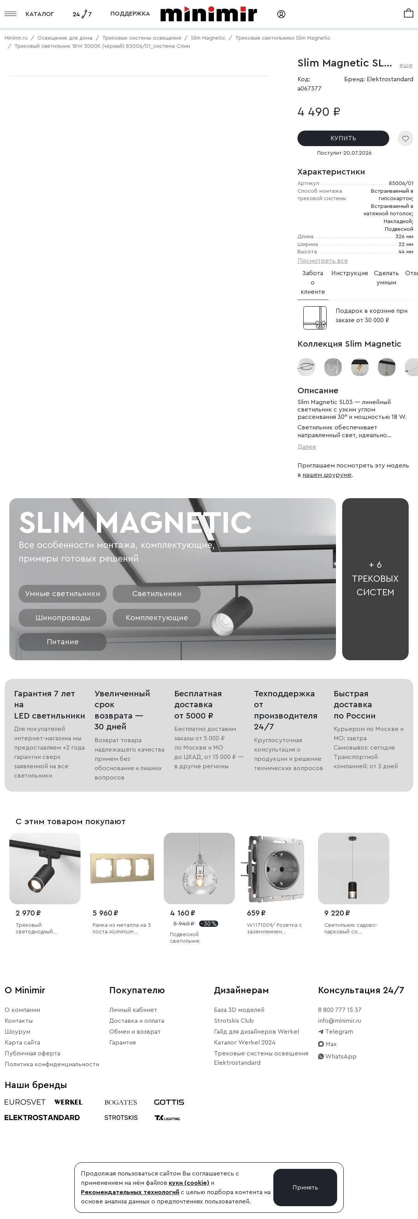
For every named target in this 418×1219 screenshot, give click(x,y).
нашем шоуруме (327, 475)
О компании (22, 1123)
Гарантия (122, 1156)
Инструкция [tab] (349, 273)
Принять (305, 1187)
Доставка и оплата (136, 1134)
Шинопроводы (62, 731)
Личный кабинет (133, 1123)
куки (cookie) (189, 1183)
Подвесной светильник (185, 1051)
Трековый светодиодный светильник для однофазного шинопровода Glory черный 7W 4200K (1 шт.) (41, 1042)
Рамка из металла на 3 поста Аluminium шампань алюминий (122, 1042)
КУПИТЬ (343, 138)
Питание (63, 755)
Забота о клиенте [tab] (313, 282)
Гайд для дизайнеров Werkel (256, 1145)
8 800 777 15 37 (340, 1123)
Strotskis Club (234, 1134)
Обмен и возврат (135, 1145)
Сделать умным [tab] (386, 278)
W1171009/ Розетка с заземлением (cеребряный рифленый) (274, 1042)
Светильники (157, 707)
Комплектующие (157, 731)
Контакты (19, 1134)
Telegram (335, 1145)
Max (327, 1157)
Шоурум (17, 1145)
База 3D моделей (239, 1123)
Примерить (42, 294)
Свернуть (97, 294)
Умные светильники (62, 707)
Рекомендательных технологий (130, 1192)
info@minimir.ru (339, 1134)
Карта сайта (22, 1156)
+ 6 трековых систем (375, 692)
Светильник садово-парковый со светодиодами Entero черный (352, 1042)
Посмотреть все (322, 261)
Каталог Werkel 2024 (245, 1156)
